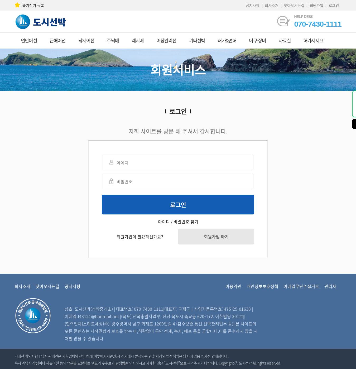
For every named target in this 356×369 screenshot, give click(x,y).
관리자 (330, 286)
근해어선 (58, 40)
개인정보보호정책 (262, 286)
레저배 (138, 40)
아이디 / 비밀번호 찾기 (178, 221)
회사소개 (271, 5)
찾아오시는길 (294, 5)
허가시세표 (313, 40)
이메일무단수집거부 (301, 286)
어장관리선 (166, 40)
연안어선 (29, 40)
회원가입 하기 (216, 236)
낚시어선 (86, 40)
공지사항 (252, 5)
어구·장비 (257, 40)
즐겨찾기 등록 (29, 5)
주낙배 (113, 40)
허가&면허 (227, 40)
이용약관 (233, 286)
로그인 (178, 204)
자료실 (284, 40)
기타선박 (197, 40)
